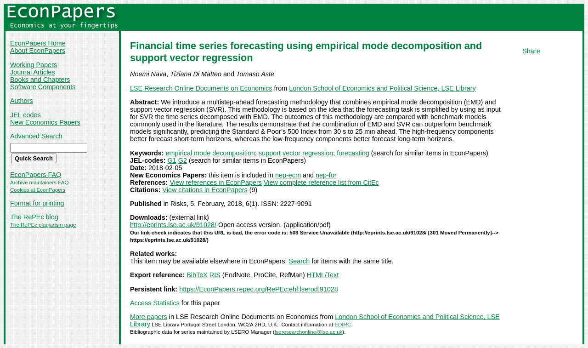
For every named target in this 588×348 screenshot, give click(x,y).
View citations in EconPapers (204, 190)
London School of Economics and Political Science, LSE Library (382, 88)
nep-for (326, 175)
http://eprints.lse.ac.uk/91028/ (173, 224)
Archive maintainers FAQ (39, 182)
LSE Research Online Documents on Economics (201, 88)
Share (531, 51)
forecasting (353, 153)
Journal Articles (32, 72)
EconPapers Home (38, 43)
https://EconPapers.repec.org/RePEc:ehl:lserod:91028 (258, 289)
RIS (214, 275)
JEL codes (25, 115)
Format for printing (37, 203)
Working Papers (33, 64)
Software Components (42, 87)
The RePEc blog (34, 217)
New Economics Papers (45, 122)
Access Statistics (155, 303)
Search (299, 261)
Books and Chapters (40, 79)
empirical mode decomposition (210, 153)
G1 (172, 160)
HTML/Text (323, 275)
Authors (21, 100)
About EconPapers (37, 50)
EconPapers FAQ (35, 174)
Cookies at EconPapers (37, 190)
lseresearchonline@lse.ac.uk (308, 332)
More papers (148, 316)
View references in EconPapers (216, 182)
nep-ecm (288, 175)
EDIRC (342, 324)
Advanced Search (36, 136)
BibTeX (197, 275)
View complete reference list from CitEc (321, 182)
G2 (182, 160)
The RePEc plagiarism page (43, 225)
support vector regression (296, 153)
